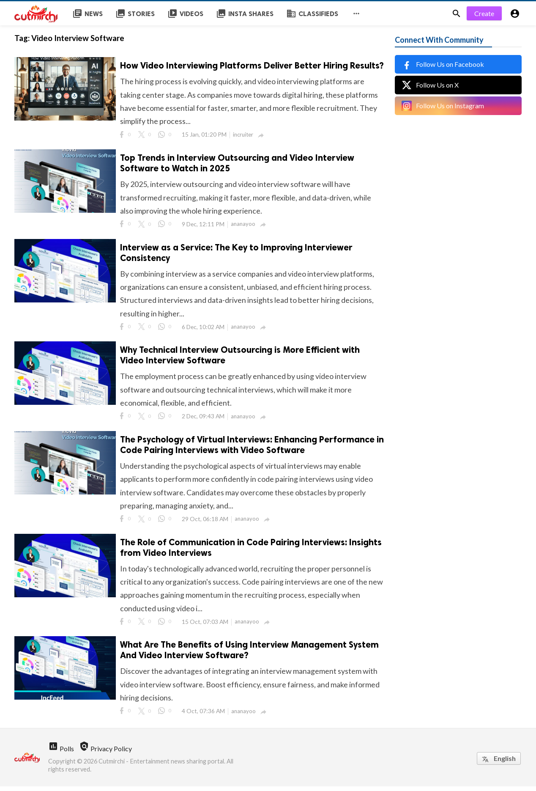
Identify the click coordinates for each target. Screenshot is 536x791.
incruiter (243, 135)
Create (484, 13)
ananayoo (243, 225)
